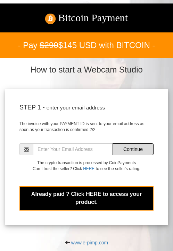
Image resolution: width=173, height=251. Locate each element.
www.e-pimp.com (89, 242)
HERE (88, 168)
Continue (133, 149)
